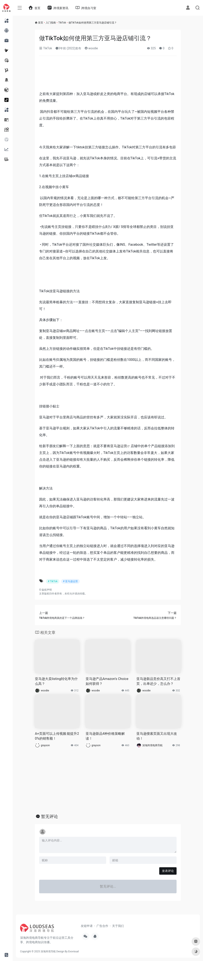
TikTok (62, 22)
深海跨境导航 (48, 951)
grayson (45, 745)
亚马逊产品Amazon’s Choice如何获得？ (107, 681)
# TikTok (53, 581)
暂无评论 (49, 816)
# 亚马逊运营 (70, 581)
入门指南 (51, 22)
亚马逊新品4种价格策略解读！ (105, 736)
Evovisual (73, 951)
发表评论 (168, 871)
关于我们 (118, 926)
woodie (91, 48)
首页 (40, 22)
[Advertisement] (108, 75)
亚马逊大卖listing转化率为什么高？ (56, 681)
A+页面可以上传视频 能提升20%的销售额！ (57, 736)
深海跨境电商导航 (152, 745)
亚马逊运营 (118, 446)
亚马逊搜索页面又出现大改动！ (156, 736)
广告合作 (102, 926)
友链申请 (87, 926)
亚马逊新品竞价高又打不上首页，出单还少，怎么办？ (158, 681)
